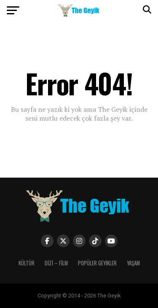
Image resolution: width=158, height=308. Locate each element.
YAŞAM (133, 263)
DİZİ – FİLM (56, 263)
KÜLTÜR (27, 263)
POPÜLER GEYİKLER (97, 263)
